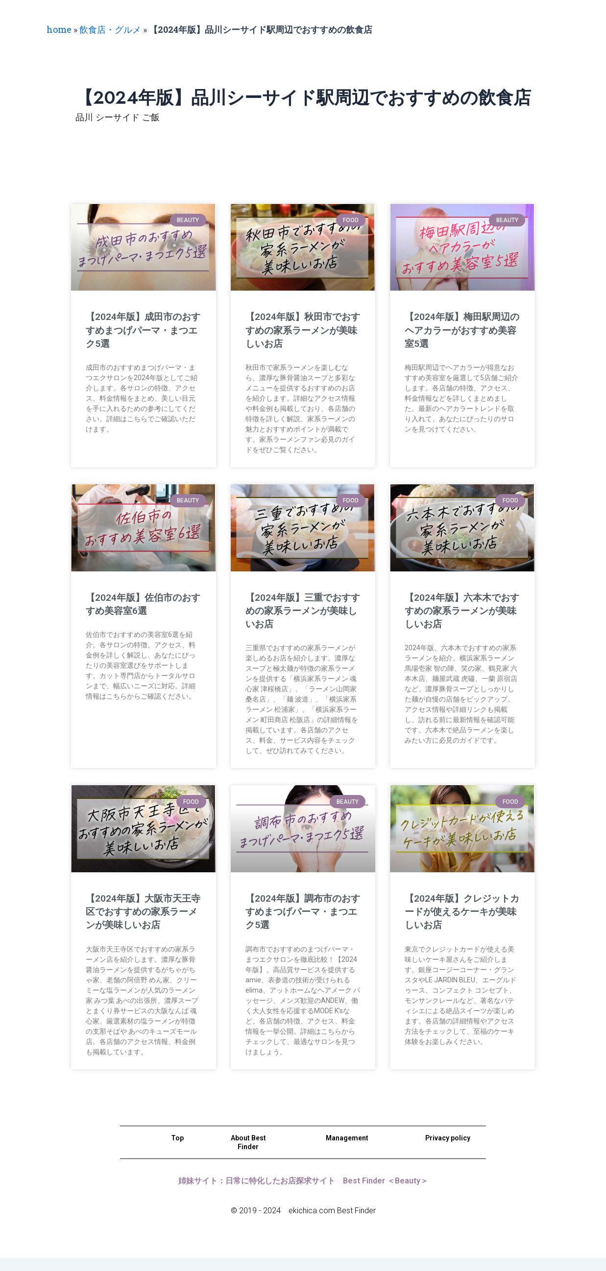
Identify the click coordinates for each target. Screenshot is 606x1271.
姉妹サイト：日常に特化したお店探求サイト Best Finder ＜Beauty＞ (303, 1194)
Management (347, 1151)
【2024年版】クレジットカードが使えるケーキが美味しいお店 (458, 911)
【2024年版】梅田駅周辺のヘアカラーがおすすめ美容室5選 (458, 330)
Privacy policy (447, 1151)
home (59, 29)
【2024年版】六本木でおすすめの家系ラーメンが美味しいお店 (458, 610)
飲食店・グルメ (110, 29)
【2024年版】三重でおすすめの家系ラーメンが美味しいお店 (298, 610)
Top (177, 1151)
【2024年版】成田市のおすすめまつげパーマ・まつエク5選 (139, 330)
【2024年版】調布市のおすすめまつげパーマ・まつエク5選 (298, 911)
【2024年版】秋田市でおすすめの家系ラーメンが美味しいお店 (298, 330)
